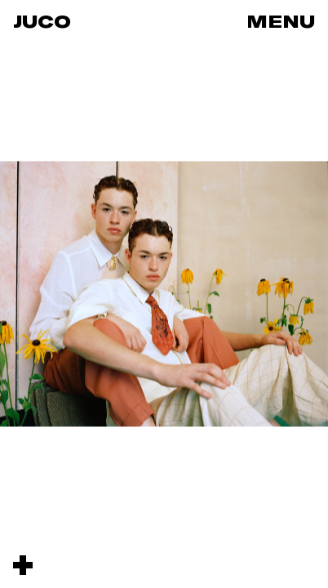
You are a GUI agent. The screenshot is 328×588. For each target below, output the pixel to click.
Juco (42, 21)
